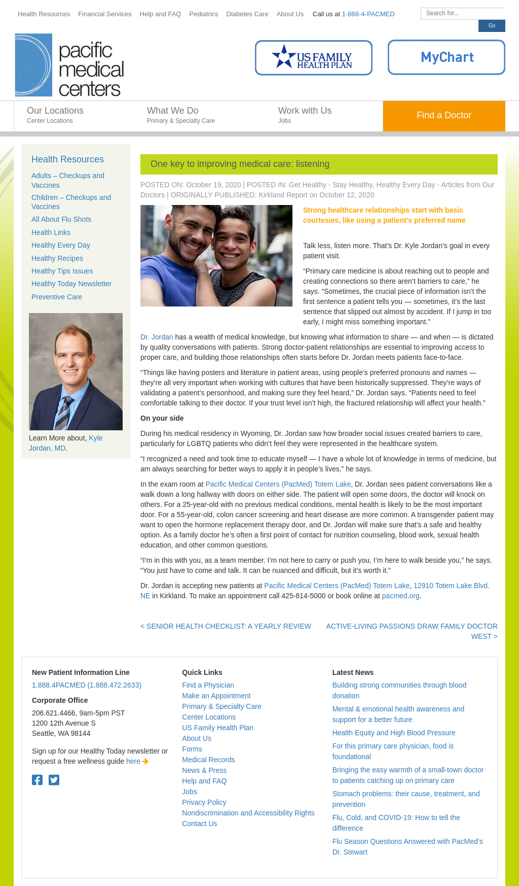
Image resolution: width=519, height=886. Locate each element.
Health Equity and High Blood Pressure (394, 733)
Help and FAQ (204, 781)
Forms (192, 749)
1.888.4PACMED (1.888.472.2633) (86, 685)
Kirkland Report (283, 195)
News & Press (204, 770)
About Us (196, 738)
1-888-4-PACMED (368, 14)
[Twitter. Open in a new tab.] (54, 780)
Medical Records (208, 760)
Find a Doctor (444, 115)
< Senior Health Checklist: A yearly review (225, 626)
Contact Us (199, 824)
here (137, 761)
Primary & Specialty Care (221, 706)
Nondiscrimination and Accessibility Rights (248, 813)
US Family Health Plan (217, 728)
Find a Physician (208, 685)
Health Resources (67, 159)
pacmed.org (401, 596)
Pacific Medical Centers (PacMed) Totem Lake (278, 484)
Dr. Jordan (156, 337)
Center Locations (209, 717)
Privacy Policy (204, 802)
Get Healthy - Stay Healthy (331, 185)
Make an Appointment (216, 696)
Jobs (189, 792)
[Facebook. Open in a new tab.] (37, 780)
